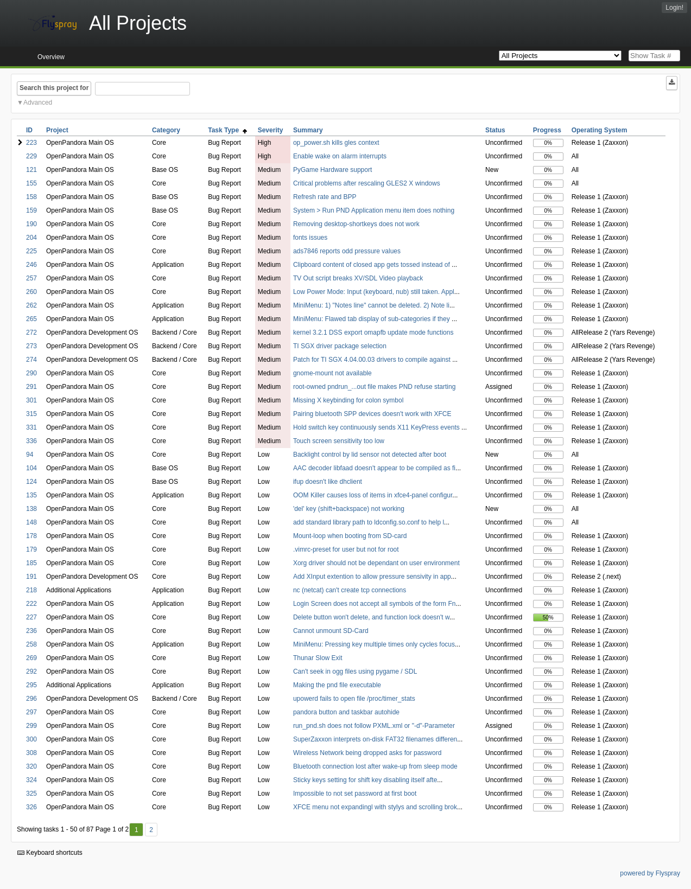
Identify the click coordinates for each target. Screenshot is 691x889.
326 (31, 807)
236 (31, 631)
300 (31, 739)
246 (31, 264)
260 (31, 292)
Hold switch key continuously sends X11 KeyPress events (377, 427)
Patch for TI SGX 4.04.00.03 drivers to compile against (372, 359)
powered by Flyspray (650, 873)
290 (31, 373)
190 (31, 224)
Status (495, 130)
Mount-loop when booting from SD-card (350, 536)
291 (31, 387)
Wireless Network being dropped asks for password (367, 753)
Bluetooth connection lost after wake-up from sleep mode (375, 766)
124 (31, 481)
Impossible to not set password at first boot (354, 793)
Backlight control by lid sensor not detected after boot (369, 454)
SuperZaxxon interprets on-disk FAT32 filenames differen (375, 739)
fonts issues (310, 237)
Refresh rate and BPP (325, 197)
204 (31, 237)
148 (31, 522)
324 (31, 780)
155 (31, 183)
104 (31, 468)
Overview (51, 57)
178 (31, 536)
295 (31, 685)
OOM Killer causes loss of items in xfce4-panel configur (372, 495)
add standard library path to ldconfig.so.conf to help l (368, 522)
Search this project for (54, 88)
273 (31, 346)
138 (31, 509)
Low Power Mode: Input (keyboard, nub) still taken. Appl (373, 292)
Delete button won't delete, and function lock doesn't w (371, 617)
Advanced (37, 102)
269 (31, 658)
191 (31, 576)
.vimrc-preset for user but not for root (346, 549)
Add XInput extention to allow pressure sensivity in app (372, 576)
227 (31, 617)
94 (29, 454)
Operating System (599, 130)
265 (31, 319)
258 (31, 644)
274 (31, 359)
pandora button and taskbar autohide (346, 712)
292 (31, 671)
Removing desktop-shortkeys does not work (356, 224)
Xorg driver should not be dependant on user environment (376, 563)
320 (31, 766)
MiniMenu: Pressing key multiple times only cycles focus (374, 644)
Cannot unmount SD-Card (331, 631)
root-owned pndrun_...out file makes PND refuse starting (374, 387)
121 (31, 170)
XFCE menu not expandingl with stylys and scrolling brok (375, 807)
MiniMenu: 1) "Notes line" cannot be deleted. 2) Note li (371, 305)
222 (31, 603)
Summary (308, 130)
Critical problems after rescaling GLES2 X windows (366, 183)
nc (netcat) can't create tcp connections (349, 590)
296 (31, 698)
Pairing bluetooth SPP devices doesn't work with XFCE (372, 414)
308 (31, 753)
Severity (270, 130)
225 (31, 251)
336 (31, 441)
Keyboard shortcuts (50, 852)
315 (31, 414)
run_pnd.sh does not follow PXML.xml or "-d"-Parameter (374, 726)
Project (57, 130)
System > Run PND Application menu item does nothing (373, 210)
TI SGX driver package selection (339, 346)
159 (31, 210)
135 (31, 495)
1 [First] (136, 830)
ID (29, 130)
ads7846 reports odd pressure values (347, 251)
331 (31, 427)
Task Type (227, 130)
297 (31, 712)
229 (31, 156)
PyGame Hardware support (332, 170)
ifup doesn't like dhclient (327, 481)
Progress (547, 130)
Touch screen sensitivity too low (338, 441)
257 (31, 278)
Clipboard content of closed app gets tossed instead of (372, 264)
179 (31, 549)
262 (31, 305)
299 (31, 726)
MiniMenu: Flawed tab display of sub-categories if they (372, 319)
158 (31, 197)
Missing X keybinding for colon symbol (348, 400)
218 (31, 590)
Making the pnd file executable (337, 685)
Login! (674, 7)
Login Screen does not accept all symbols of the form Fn (374, 603)
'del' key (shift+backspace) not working (348, 509)
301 (31, 400)
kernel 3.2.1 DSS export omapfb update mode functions (373, 332)
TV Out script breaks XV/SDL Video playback (358, 278)
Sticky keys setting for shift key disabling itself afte (365, 780)
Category (166, 130)
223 (31, 142)
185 (31, 563)
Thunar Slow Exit (318, 658)
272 (31, 332)
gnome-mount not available (332, 373)
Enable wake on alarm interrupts (339, 156)
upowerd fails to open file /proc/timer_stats (354, 698)
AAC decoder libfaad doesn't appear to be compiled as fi (374, 468)
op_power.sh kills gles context (336, 142)
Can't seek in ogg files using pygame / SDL (355, 671)
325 (31, 793)
